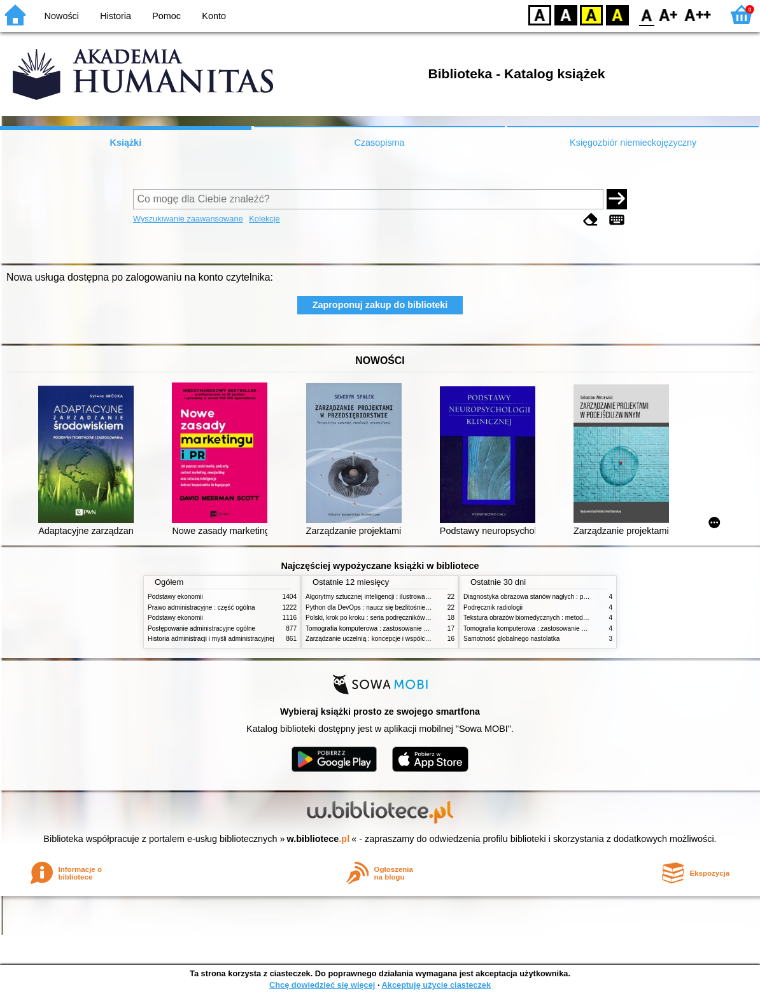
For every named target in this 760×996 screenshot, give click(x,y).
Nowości (62, 16)
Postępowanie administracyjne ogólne (201, 628)
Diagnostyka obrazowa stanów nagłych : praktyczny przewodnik (554, 596)
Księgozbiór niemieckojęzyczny (633, 142)
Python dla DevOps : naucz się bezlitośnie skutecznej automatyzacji (402, 607)
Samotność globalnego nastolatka (511, 638)
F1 (669, 14)
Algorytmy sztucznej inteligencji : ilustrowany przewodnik (386, 596)
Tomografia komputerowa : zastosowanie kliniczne (377, 628)
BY (617, 14)
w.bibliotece (318, 839)
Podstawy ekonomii (175, 596)
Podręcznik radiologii (493, 607)
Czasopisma (379, 142)
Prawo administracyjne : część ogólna (201, 607)
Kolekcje (264, 218)
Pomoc (166, 16)
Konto (214, 16)
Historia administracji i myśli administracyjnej (211, 638)
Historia (115, 16)
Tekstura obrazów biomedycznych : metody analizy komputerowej (556, 617)
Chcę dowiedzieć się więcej (322, 985)
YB (591, 14)
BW (566, 14)
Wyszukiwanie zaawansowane (188, 218)
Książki (126, 142)
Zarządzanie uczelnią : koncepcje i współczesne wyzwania (389, 638)
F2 (698, 14)
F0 (646, 14)
